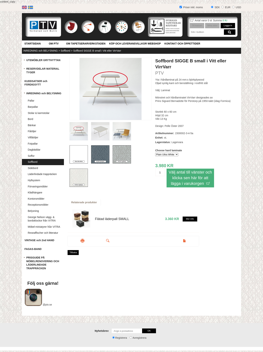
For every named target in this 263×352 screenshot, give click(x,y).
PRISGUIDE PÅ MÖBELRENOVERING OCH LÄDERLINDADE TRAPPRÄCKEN (42, 263)
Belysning (33, 210)
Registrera (121, 337)
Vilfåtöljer (33, 137)
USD (238, 7)
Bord (30, 119)
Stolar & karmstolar (38, 113)
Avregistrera (139, 337)
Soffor (31, 155)
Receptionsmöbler (38, 204)
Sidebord (33, 168)
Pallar (31, 100)
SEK (217, 7)
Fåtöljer (32, 131)
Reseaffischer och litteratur (43, 232)
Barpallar (33, 106)
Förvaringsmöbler (38, 186)
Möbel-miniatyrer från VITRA (44, 226)
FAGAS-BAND (32, 249)
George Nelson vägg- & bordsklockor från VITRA (42, 219)
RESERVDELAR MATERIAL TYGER (42, 70)
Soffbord (65, 50)
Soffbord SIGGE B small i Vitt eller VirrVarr (97, 50)
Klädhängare (35, 192)
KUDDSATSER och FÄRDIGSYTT (35, 83)
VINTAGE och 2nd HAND (39, 240)
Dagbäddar (34, 149)
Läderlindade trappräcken (42, 174)
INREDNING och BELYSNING (40, 50)
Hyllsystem (34, 180)
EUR (227, 7)
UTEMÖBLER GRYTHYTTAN (43, 60)
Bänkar (32, 125)
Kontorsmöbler (36, 198)
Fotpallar (33, 143)
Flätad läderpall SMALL (112, 219)
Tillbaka (73, 252)
